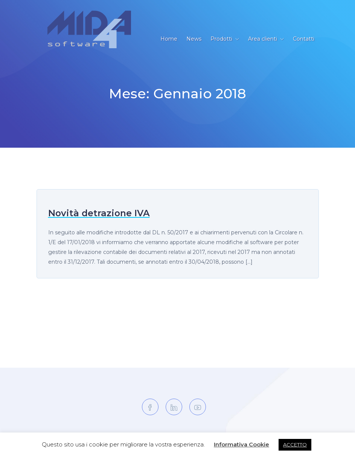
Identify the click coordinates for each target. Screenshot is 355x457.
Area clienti (262, 38)
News (193, 38)
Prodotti (221, 38)
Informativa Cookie (241, 444)
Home (168, 38)
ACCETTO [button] (295, 445)
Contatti (303, 38)
